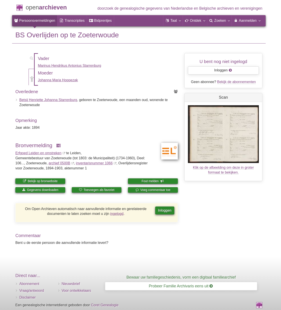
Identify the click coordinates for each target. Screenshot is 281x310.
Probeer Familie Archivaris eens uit (181, 286)
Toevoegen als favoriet (96, 190)
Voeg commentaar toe (152, 190)
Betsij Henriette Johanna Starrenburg (48, 100)
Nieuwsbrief (71, 284)
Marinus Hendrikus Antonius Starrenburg (69, 65)
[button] (173, 20)
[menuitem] (34, 20)
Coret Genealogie (104, 305)
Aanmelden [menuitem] (247, 20)
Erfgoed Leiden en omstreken (38, 153)
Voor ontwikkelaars (76, 290)
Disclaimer (27, 297)
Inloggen (164, 210)
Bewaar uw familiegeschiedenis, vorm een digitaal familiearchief (181, 277)
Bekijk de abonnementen (236, 82)
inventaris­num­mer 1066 (94, 163)
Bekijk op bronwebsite (40, 181)
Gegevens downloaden (40, 190)
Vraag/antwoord (31, 290)
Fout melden (153, 181)
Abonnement (29, 284)
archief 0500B (59, 163)
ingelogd (117, 214)
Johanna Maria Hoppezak (58, 80)
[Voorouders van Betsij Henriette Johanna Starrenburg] (176, 91)
